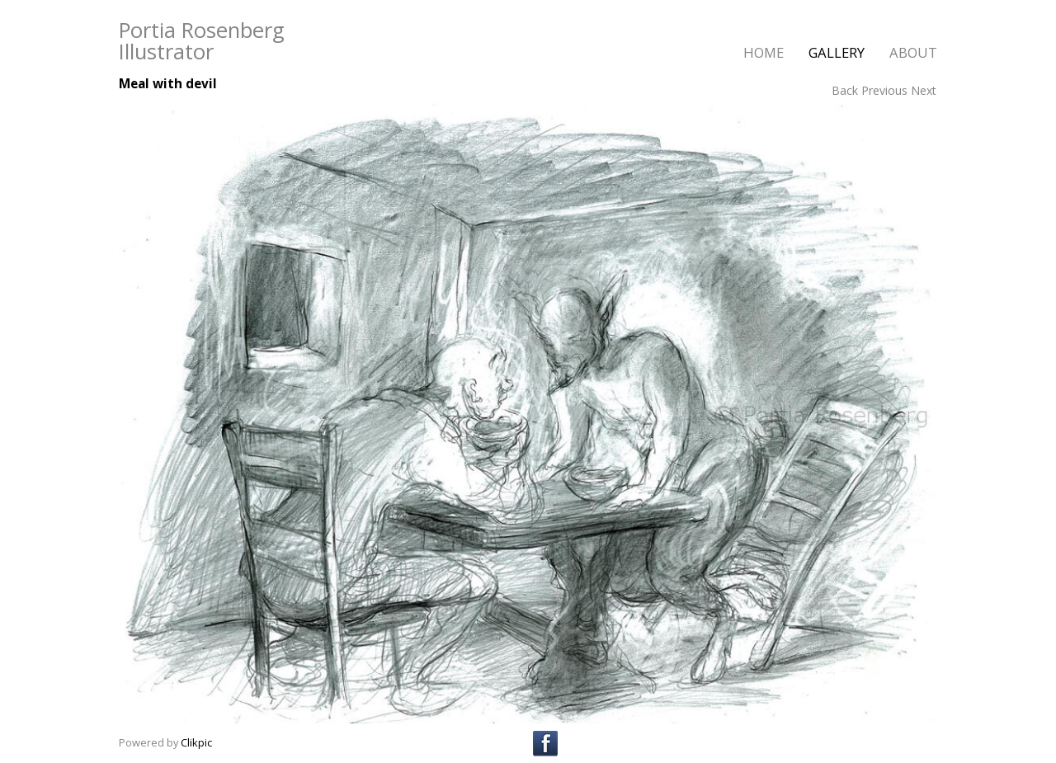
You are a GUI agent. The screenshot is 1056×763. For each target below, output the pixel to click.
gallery (836, 52)
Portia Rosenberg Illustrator (202, 41)
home (763, 52)
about (913, 52)
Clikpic (196, 742)
